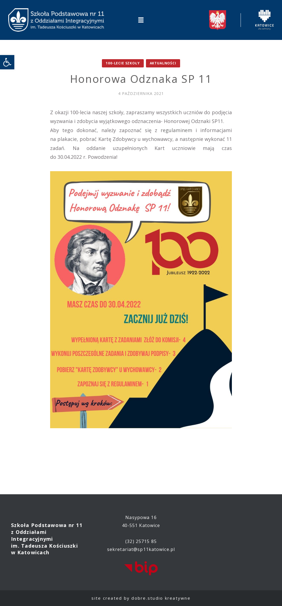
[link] (7, 62)
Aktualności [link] (163, 63)
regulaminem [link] (176, 130)
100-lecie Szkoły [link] (123, 63)
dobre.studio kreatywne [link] (161, 598)
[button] (141, 20)
